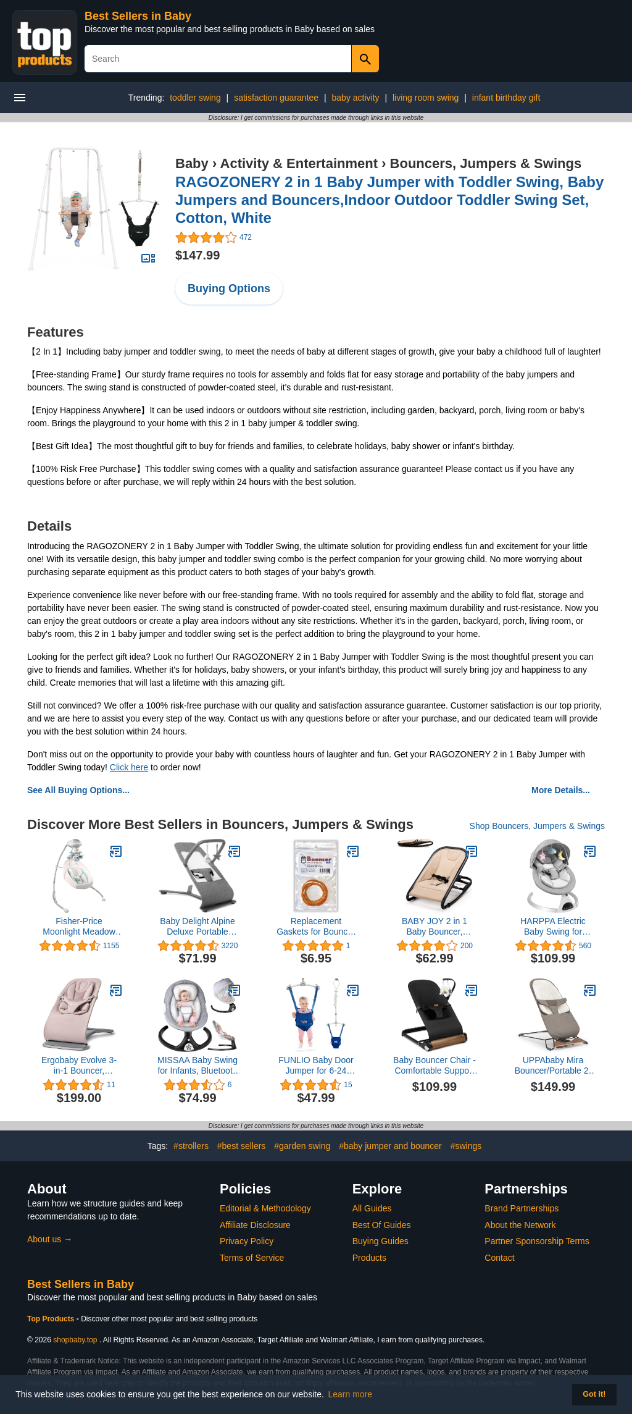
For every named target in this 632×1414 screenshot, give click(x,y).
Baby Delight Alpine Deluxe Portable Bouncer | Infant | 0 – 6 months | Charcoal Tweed (197, 926)
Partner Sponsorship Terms (536, 1241)
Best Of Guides (381, 1225)
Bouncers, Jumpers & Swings (486, 163)
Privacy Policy (246, 1241)
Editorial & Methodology (265, 1208)
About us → (49, 1239)
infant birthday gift (506, 98)
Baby (192, 163)
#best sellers (241, 1146)
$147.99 (197, 255)
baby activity (356, 98)
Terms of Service (252, 1258)
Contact (499, 1258)
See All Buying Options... (78, 790)
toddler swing (195, 98)
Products (369, 1258)
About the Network (519, 1225)
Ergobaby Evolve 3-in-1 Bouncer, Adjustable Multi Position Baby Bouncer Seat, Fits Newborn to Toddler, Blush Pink (79, 1065)
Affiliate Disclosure (255, 1225)
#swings (466, 1146)
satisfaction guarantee (276, 98)
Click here (129, 767)
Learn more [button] (350, 1394)
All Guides (372, 1208)
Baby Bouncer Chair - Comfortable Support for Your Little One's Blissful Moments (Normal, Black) (434, 1065)
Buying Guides (380, 1241)
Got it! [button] (594, 1394)
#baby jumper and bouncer (390, 1146)
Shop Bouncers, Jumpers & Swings (537, 826)
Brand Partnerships (521, 1208)
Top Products (52, 1319)
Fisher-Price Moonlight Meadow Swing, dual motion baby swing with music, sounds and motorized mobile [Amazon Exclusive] (79, 926)
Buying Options (229, 288)
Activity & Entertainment (299, 163)
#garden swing (302, 1146)
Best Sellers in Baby (138, 16)
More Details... (560, 790)
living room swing (426, 98)
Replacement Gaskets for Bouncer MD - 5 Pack (316, 926)
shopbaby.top (75, 1340)
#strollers (191, 1146)
